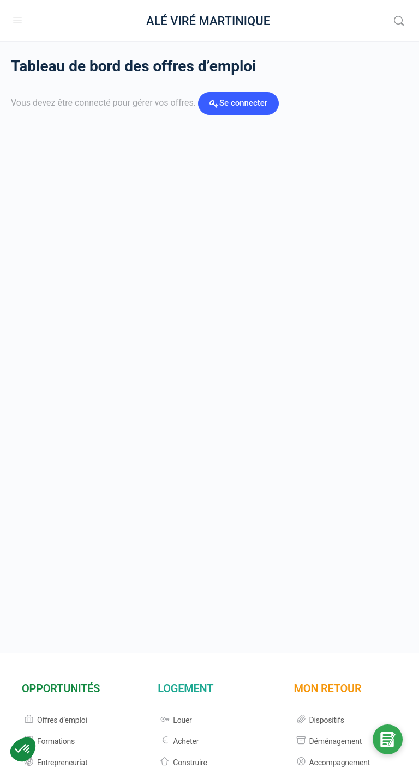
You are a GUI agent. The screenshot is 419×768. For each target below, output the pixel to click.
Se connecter (243, 103)
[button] (23, 749)
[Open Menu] (17, 19)
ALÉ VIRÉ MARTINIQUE (208, 21)
